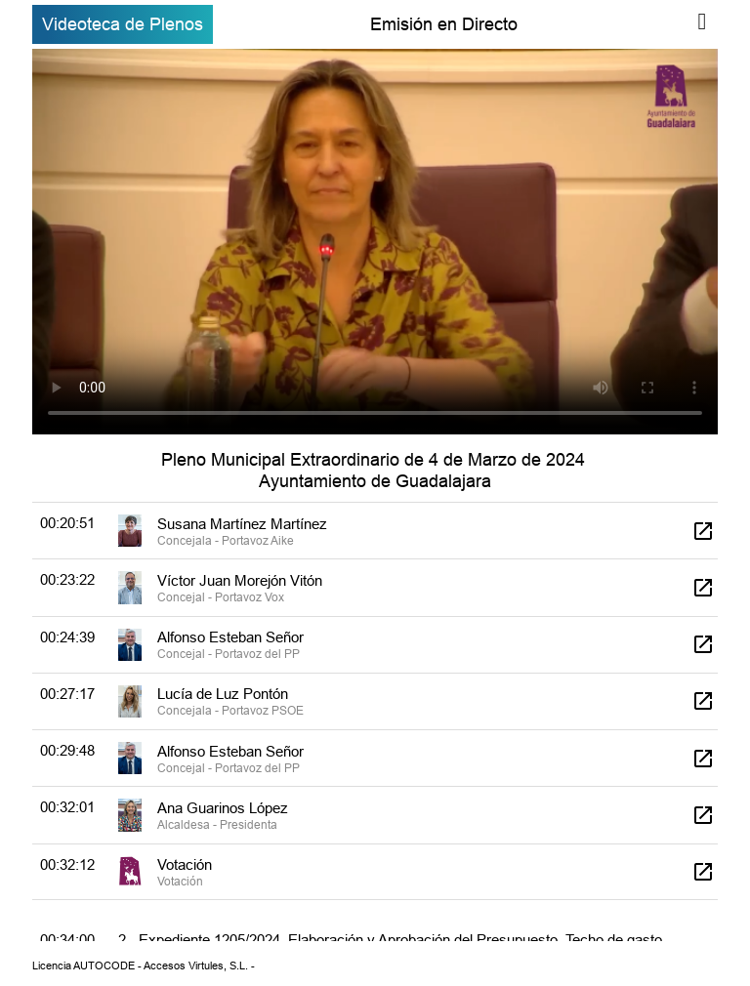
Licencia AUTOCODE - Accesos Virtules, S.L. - (143, 965)
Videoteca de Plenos (122, 24)
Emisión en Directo (444, 24)
